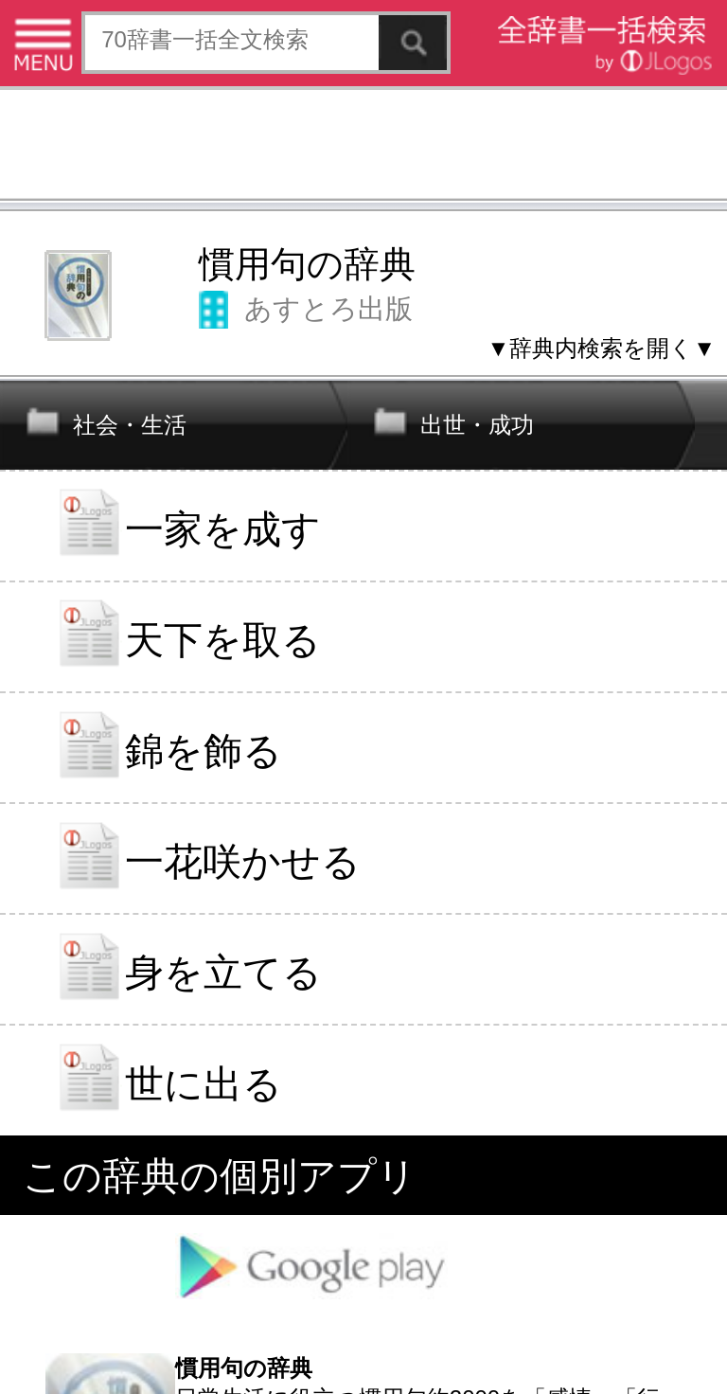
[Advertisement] (363, 147)
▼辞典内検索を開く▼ (601, 348)
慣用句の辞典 (307, 264)
